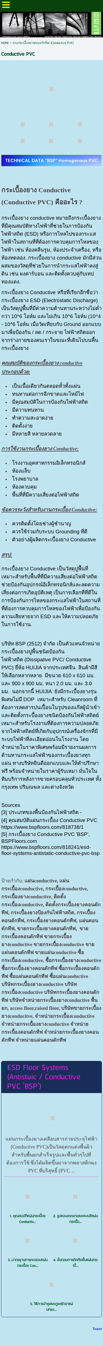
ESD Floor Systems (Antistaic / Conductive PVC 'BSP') (43, 1077)
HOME (5, 43)
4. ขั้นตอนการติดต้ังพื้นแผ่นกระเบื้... (75, 1263)
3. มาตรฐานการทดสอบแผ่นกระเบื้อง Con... (28, 1263)
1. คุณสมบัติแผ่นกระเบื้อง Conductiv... (27, 1219)
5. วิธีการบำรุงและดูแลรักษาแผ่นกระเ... (51, 1307)
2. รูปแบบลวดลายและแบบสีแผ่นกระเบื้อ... (75, 1219)
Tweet (97, 1329)
